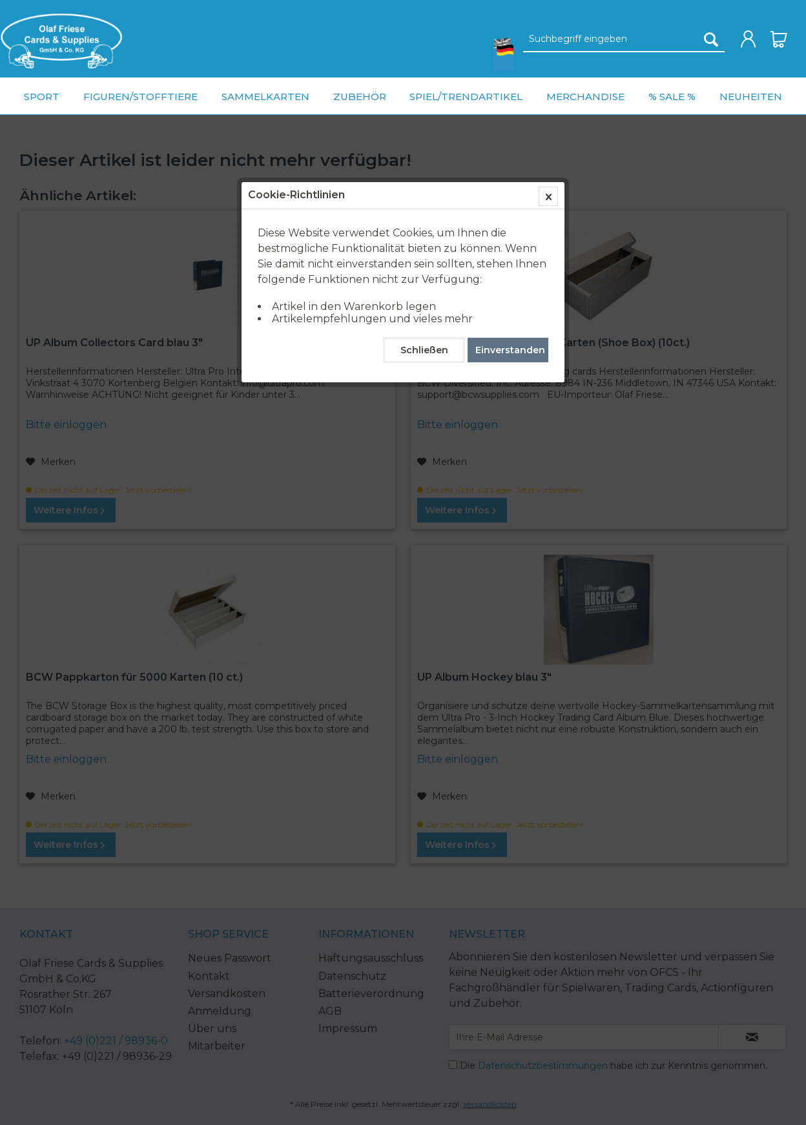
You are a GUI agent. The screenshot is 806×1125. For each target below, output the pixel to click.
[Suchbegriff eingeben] (624, 39)
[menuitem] (61, 41)
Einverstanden (510, 300)
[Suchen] (711, 39)
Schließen (424, 300)
